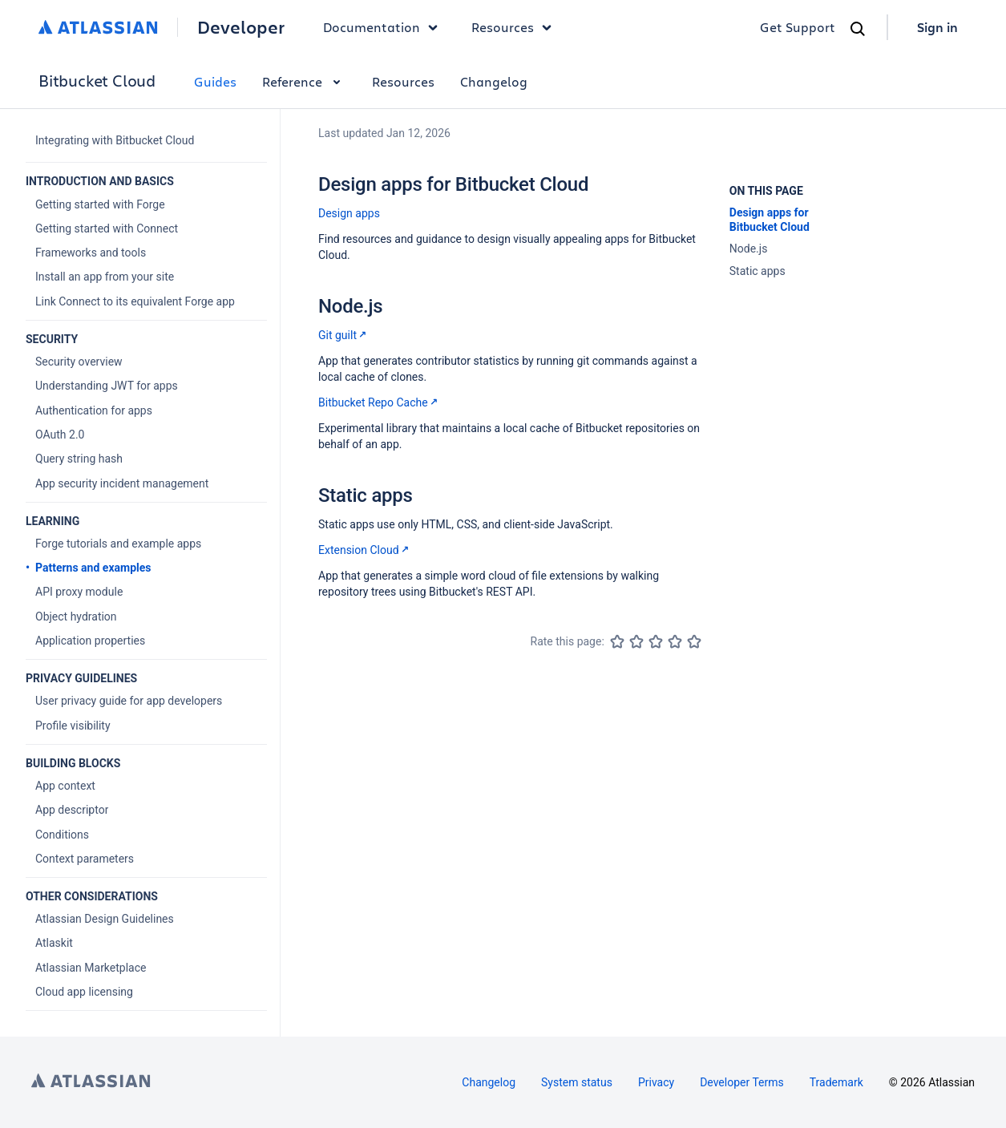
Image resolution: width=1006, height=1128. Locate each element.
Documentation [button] (384, 27)
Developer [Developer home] (241, 27)
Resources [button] (515, 27)
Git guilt (344, 335)
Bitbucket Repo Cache (379, 402)
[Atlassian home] (98, 27)
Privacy (656, 1082)
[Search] (857, 28)
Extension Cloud (365, 550)
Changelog (493, 81)
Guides (215, 81)
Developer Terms (742, 1082)
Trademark (836, 1082)
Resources (403, 81)
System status (576, 1082)
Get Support (797, 26)
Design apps (349, 213)
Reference (304, 81)
